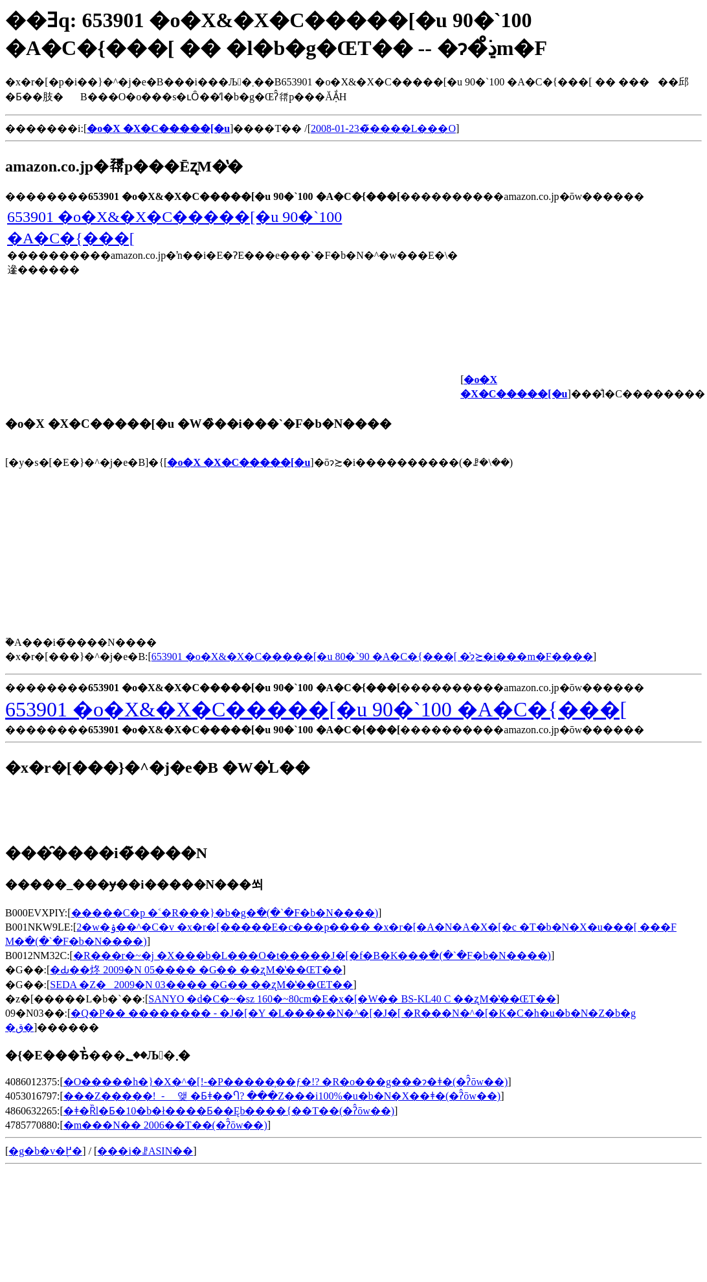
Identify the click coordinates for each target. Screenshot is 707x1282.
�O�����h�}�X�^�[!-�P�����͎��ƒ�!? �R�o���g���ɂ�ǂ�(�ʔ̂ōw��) (285, 1081)
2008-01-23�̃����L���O (383, 128)
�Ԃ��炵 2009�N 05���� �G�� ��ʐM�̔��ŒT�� (196, 969)
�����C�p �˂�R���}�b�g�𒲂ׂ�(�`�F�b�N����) (224, 912)
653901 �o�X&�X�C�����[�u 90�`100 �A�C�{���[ (316, 709)
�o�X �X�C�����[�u (238, 462)
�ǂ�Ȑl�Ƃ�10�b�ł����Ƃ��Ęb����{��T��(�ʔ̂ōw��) (228, 1110)
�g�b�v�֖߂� (45, 1150)
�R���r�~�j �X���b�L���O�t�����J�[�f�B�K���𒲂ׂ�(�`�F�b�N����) (312, 955)
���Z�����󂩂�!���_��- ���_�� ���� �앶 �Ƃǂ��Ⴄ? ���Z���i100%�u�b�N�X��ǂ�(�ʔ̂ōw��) (281, 1095)
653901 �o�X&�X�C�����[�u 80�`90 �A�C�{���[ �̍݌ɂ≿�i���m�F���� (372, 656)
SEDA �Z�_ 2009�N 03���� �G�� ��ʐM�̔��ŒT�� (201, 984)
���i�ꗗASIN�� (145, 1150)
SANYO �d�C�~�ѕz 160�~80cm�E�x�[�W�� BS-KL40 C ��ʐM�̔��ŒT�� (352, 998)
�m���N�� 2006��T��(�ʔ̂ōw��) (165, 1125)
